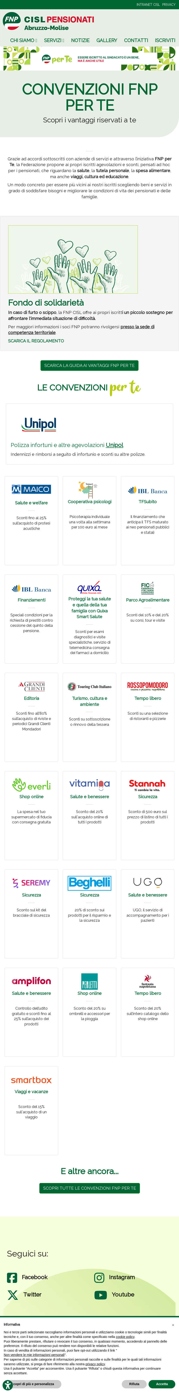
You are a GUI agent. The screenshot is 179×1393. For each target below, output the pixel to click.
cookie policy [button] (125, 1337)
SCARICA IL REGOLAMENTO (36, 340)
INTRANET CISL (148, 4)
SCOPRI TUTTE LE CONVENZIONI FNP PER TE (89, 1188)
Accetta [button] (162, 1384)
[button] (173, 1324)
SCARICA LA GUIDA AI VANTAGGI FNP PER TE (89, 365)
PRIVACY (169, 4)
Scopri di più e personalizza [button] (32, 1384)
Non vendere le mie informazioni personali (34, 1355)
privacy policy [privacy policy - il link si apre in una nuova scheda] (95, 1364)
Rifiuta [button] (134, 1384)
